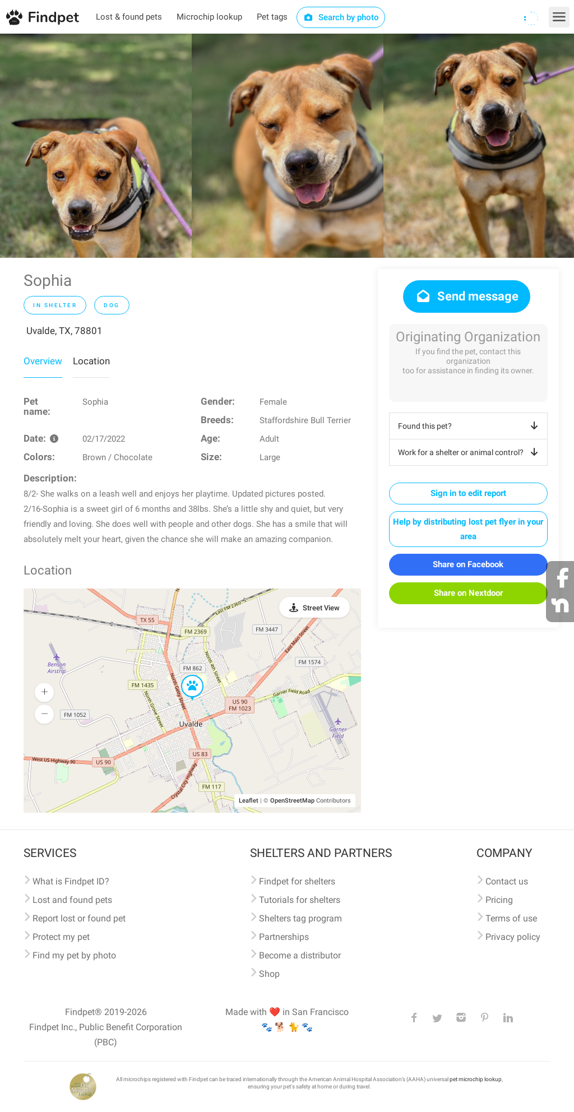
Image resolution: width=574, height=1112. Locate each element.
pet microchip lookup (476, 1079)
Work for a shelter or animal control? (470, 452)
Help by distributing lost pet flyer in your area (468, 529)
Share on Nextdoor (468, 593)
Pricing (499, 900)
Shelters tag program (300, 918)
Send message (467, 296)
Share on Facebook (468, 564)
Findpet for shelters (297, 881)
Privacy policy (512, 937)
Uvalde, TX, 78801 (64, 330)
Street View (321, 608)
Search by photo (341, 17)
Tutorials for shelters (299, 900)
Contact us (506, 881)
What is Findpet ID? (71, 881)
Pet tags (272, 17)
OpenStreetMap (292, 800)
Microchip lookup (209, 17)
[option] (96, 146)
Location (91, 361)
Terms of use (511, 918)
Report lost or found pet (79, 918)
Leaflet (248, 800)
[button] (184, 675)
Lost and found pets (72, 900)
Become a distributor (300, 955)
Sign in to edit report (468, 493)
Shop (269, 974)
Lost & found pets (129, 17)
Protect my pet (61, 937)
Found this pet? (470, 426)
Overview (43, 361)
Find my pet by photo (74, 955)
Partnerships (284, 937)
